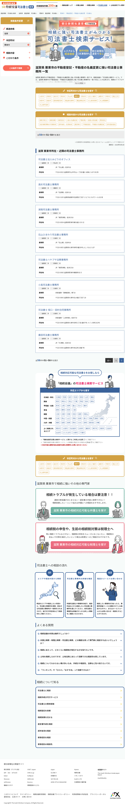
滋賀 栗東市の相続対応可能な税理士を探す (79, 544)
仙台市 (58, 432)
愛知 (57, 410)
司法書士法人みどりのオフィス (54, 159)
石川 (79, 405)
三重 (74, 410)
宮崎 (85, 422)
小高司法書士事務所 (48, 284)
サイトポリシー (25, 794)
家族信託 (103, 120)
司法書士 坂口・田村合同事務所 (54, 309)
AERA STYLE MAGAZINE (59, 782)
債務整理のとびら (33, 785)
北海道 (58, 397)
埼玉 (70, 401)
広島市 (109, 428)
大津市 (41, 96)
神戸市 (95, 428)
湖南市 (100, 96)
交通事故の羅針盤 (80, 782)
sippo (53, 769)
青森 (64, 397)
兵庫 (63, 414)
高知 (101, 418)
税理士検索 (91, 5)
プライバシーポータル (98, 794)
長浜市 (56, 96)
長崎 (68, 422)
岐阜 (68, 410)
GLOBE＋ (54, 773)
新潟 (57, 405)
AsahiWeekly (102, 778)
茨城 (81, 401)
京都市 (102, 428)
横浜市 (58, 428)
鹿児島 (91, 422)
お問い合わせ (27, 797)
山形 (86, 397)
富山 (74, 405)
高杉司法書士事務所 (48, 184)
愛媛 (96, 418)
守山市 (70, 96)
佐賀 (63, 422)
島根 (79, 418)
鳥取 (74, 418)
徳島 (90, 418)
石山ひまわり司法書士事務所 (53, 234)
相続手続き (43, 120)
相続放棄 (53, 120)
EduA (5, 776)
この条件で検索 (15, 68)
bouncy (30, 782)
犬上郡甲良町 (44, 105)
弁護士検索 (80, 5)
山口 (68, 418)
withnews (7, 782)
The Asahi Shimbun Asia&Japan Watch (109, 774)
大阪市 (65, 428)
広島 (57, 418)
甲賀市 (107, 96)
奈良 (74, 414)
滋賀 (79, 414)
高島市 (48, 100)
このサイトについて (11, 794)
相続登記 (61, 120)
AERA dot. (30, 779)
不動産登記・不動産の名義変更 (93, 124)
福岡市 (88, 428)
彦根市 (48, 96)
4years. (76, 769)
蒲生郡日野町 (69, 100)
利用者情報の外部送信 (80, 794)
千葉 (75, 401)
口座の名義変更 (72, 120)
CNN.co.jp (30, 773)
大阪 (57, 414)
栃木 (86, 401)
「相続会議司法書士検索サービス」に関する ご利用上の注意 (63, 439)
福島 (92, 397)
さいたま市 (67, 432)
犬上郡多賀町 (92, 100)
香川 (85, 418)
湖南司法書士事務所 (48, 209)
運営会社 (7, 797)
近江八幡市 (92, 96)
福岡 (57, 422)
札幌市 (81, 428)
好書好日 (54, 776)
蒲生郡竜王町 (81, 100)
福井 (85, 405)
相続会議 (77, 773)
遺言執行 (77, 124)
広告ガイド (16, 797)
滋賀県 (44, 163)
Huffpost (30, 776)
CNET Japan (31, 769)
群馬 (92, 401)
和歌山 (86, 414)
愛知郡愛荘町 (58, 100)
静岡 (63, 410)
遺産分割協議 (92, 120)
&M (5, 773)
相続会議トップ (67, 5)
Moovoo (7, 779)
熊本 (74, 422)
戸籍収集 (83, 120)
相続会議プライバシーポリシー (59, 794)
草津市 (63, 96)
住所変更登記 (111, 124)
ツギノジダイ (78, 776)
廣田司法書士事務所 (48, 335)
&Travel (14, 773)
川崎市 (75, 432)
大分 (79, 422)
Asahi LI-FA (78, 779)
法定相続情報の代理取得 (47, 124)
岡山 (63, 418)
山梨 (63, 405)
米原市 (41, 100)
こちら (89, 442)
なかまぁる (54, 779)
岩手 (70, 397)
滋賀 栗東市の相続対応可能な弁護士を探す (79, 510)
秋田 (75, 397)
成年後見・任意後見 (65, 124)
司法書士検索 (102, 5)
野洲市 (83, 96)
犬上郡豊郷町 (104, 100)
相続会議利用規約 (39, 794)
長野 (68, 405)
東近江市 (115, 96)
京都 (68, 414)
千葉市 (82, 432)
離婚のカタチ (8, 785)
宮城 (81, 397)
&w (9, 773)
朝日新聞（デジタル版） (12, 769)
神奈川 (64, 401)
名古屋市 (73, 428)
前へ (109, 360)
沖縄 (97, 422)
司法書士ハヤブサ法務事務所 (53, 259)
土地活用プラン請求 (117, 5)
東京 (57, 401)
